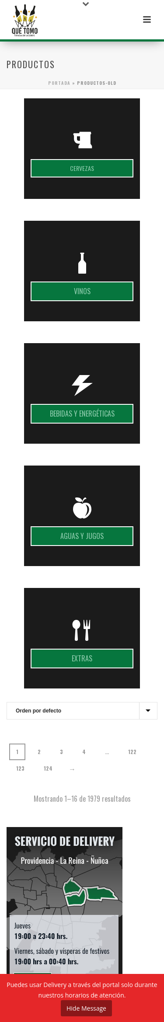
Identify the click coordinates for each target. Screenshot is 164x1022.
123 (20, 768)
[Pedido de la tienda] (82, 711)
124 (48, 768)
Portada (59, 83)
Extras (82, 658)
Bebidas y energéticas (82, 413)
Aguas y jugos (82, 536)
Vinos (82, 291)
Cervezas (82, 168)
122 (132, 751)
